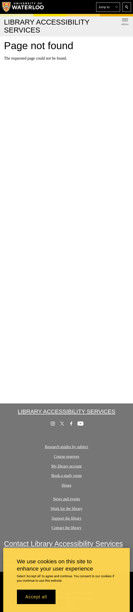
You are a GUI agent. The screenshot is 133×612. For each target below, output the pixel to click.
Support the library (67, 518)
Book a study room (66, 475)
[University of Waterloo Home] (23, 7)
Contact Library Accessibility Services (63, 544)
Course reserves (66, 456)
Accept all (36, 599)
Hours (66, 485)
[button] (108, 7)
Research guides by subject (66, 447)
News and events (66, 499)
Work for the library (66, 508)
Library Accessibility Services (66, 411)
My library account (66, 466)
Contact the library (66, 528)
